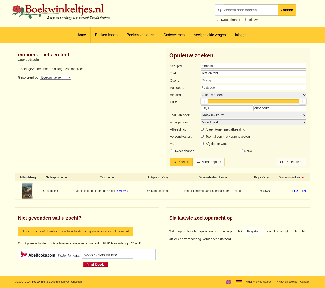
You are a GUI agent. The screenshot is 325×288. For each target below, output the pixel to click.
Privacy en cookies (286, 281)
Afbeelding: (178, 129)
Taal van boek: (180, 115)
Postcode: (177, 87)
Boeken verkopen (140, 35)
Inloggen (241, 35)
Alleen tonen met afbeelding (225, 129)
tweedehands (230, 20)
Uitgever (154, 177)
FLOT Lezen (300, 190)
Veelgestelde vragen (210, 35)
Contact (304, 281)
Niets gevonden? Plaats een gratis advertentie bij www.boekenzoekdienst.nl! (75, 231)
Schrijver (53, 177)
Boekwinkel (287, 177)
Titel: (173, 73)
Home (81, 35)
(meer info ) (122, 191)
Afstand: (176, 95)
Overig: (175, 80)
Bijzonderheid (209, 177)
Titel (103, 177)
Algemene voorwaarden (259, 281)
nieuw (253, 20)
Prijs (257, 177)
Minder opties (211, 162)
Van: (173, 144)
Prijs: (173, 102)
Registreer (254, 231)
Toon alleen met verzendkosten (228, 136)
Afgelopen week (217, 144)
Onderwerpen (174, 35)
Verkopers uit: (179, 122)
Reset (291, 162)
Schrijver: (176, 66)
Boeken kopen (106, 35)
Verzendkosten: (181, 136)
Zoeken (287, 10)
